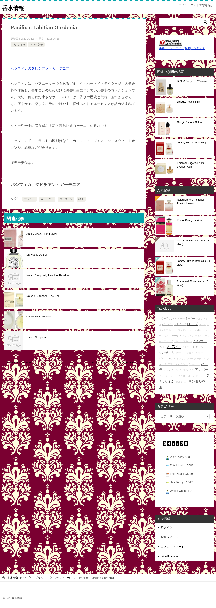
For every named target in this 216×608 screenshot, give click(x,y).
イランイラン (170, 369)
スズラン (197, 347)
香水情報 (14, 7)
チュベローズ (202, 335)
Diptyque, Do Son (36, 254)
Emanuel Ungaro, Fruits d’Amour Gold (190, 165)
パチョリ (168, 352)
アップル (200, 376)
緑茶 (81, 198)
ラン (178, 358)
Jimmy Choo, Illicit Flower (41, 233)
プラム (202, 324)
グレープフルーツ (183, 341)
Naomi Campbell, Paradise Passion (47, 275)
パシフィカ (18, 44)
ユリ (191, 370)
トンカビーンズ (192, 353)
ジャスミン (66, 198)
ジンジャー (187, 358)
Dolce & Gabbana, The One (42, 295)
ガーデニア (47, 198)
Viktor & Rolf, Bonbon (19, 362)
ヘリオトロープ (186, 376)
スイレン (184, 370)
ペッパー (167, 324)
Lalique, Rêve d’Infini (188, 101)
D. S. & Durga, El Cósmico (192, 81)
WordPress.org (170, 556)
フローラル (36, 44)
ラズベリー (194, 364)
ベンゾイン (188, 335)
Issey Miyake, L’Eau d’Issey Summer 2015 (116, 362)
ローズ (192, 324)
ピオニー (186, 347)
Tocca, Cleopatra (36, 337)
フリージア (175, 335)
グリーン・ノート (168, 376)
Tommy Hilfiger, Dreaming (191, 142)
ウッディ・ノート (187, 330)
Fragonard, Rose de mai (192, 283)
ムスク (174, 346)
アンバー (201, 369)
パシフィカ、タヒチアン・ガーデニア (47, 184)
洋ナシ (201, 330)
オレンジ (29, 198)
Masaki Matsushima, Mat (193, 242)
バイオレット (167, 358)
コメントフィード (172, 546)
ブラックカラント (177, 364)
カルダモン (182, 381)
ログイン (167, 527)
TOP (16, 578)
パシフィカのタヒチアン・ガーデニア (40, 68)
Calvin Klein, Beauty (38, 316)
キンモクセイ (166, 341)
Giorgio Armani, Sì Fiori (190, 122)
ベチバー (180, 318)
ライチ (204, 353)
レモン (173, 330)
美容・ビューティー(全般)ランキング (182, 48)
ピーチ (179, 352)
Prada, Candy (191, 220)
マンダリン (166, 318)
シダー (190, 318)
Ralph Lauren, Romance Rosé (190, 201)
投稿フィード (169, 537)
